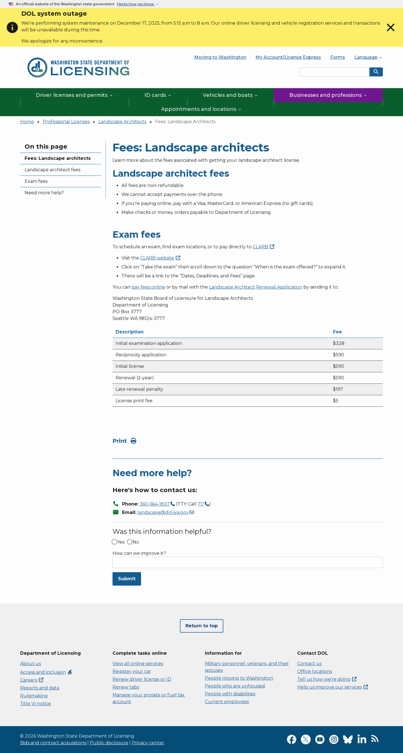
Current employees (227, 701)
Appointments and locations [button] (201, 109)
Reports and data (39, 688)
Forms (337, 57)
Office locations (314, 671)
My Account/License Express (288, 57)
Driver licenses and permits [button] (74, 95)
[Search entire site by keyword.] (334, 71)
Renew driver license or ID (142, 679)
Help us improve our (332, 687)
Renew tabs (126, 687)
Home (27, 121)
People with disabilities (230, 693)
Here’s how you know (136, 4)
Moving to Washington (220, 57)
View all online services (138, 663)
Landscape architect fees (52, 169)
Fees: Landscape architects (58, 158)
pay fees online (148, 287)
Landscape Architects (122, 121)
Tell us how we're (327, 679)
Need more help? (44, 192)
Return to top (202, 625)
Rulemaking (34, 695)
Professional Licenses (66, 121)
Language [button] (368, 57)
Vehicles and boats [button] (230, 95)
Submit (126, 578)
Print (124, 441)
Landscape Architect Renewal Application (255, 287)
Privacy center (148, 742)
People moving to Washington (239, 678)
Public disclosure (109, 742)
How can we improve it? (139, 553)
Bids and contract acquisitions (53, 742)
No (136, 542)
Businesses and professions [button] (328, 95)
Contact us (309, 663)
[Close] (390, 32)
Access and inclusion (46, 672)
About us (30, 663)
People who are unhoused (235, 686)
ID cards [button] (158, 95)
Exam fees (36, 181)
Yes (121, 542)
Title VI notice (35, 703)
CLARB (160, 258)
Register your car (132, 671)
